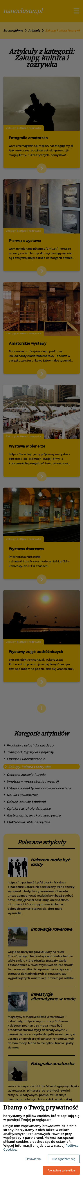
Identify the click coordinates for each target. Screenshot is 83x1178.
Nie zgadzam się (63, 1159)
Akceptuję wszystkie (61, 1170)
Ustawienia (33, 1159)
